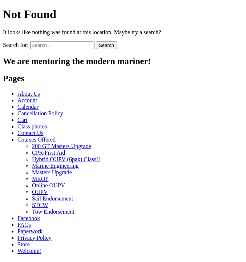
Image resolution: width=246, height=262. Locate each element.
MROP (40, 179)
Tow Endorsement (53, 212)
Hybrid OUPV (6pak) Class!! (66, 159)
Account (27, 100)
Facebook (28, 218)
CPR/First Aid (48, 153)
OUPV (40, 192)
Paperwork (30, 231)
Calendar (28, 107)
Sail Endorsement (52, 198)
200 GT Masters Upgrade (61, 146)
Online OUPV (48, 185)
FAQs (24, 225)
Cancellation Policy (40, 113)
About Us (28, 94)
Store (23, 244)
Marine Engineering (55, 166)
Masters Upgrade (52, 172)
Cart (22, 120)
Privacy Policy (34, 238)
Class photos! (33, 126)
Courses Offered (36, 139)
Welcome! (29, 251)
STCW (40, 205)
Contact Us (30, 133)
